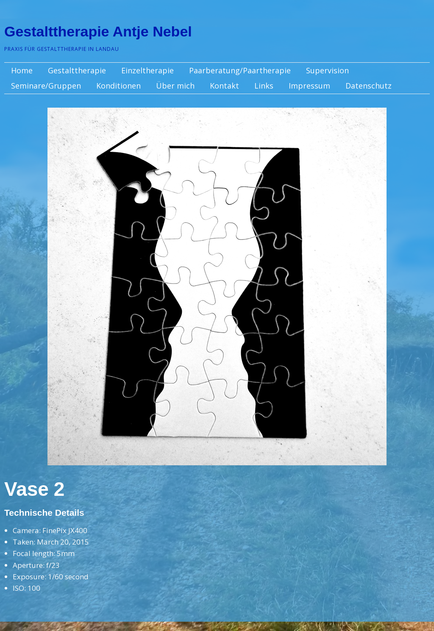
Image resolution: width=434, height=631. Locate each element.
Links (263, 86)
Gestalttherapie (77, 70)
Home (22, 70)
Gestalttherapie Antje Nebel (98, 31)
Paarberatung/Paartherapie (240, 70)
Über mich (175, 86)
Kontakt (224, 86)
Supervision (327, 70)
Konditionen (118, 86)
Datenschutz (368, 86)
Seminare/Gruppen (46, 86)
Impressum (309, 86)
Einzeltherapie (147, 70)
